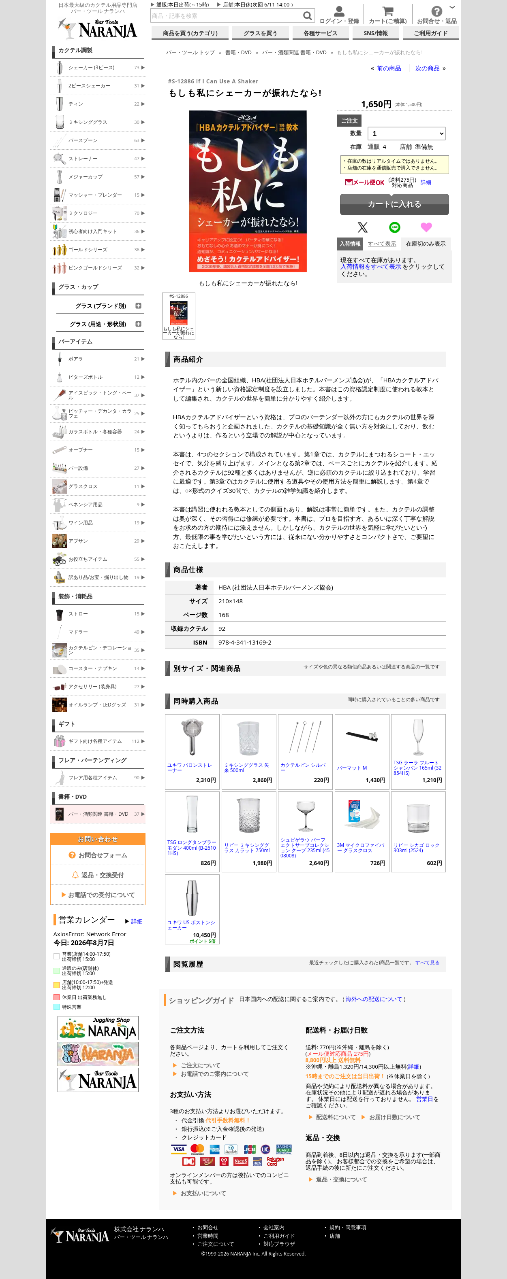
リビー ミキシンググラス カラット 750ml (247, 848)
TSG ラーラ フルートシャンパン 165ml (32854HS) (417, 767)
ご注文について (200, 1065)
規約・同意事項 (347, 1227)
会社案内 (274, 1227)
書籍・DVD (72, 796)
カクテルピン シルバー (302, 767)
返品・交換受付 (98, 875)
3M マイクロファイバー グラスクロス (361, 848)
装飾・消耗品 (75, 596)
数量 (356, 133)
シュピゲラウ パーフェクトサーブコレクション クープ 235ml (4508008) (304, 847)
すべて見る (427, 962)
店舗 (228, 4)
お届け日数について (394, 1117)
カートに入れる (394, 204)
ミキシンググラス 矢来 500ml (246, 767)
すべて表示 (382, 244)
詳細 (137, 921)
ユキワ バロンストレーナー (189, 767)
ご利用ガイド (279, 1236)
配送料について (336, 1117)
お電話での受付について (98, 895)
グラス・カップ (78, 287)
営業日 (424, 1099)
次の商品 (428, 68)
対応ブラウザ (279, 1244)
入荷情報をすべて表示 (370, 266)
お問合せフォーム (97, 855)
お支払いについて (203, 1193)
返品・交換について (341, 1179)
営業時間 (207, 1236)
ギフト (66, 724)
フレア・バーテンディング (92, 760)
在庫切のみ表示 (426, 244)
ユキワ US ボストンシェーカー (191, 925)
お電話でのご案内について (215, 1073)
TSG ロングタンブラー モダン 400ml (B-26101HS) (191, 847)
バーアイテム (75, 341)
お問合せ (207, 1227)
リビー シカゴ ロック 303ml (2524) (417, 848)
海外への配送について (374, 999)
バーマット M (352, 767)
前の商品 (390, 68)
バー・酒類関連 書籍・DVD (294, 52)
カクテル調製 (75, 50)
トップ (190, 52)
